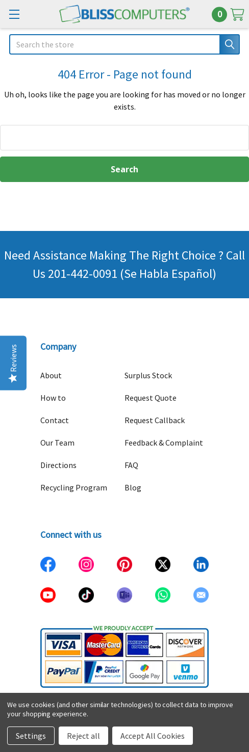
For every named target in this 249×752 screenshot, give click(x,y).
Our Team (57, 442)
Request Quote (150, 398)
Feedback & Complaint (163, 442)
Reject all (83, 736)
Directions (58, 465)
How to (53, 398)
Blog (132, 487)
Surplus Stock (148, 375)
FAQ (131, 465)
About (51, 375)
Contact (54, 420)
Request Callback (154, 420)
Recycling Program (73, 487)
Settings (31, 736)
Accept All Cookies (152, 736)
